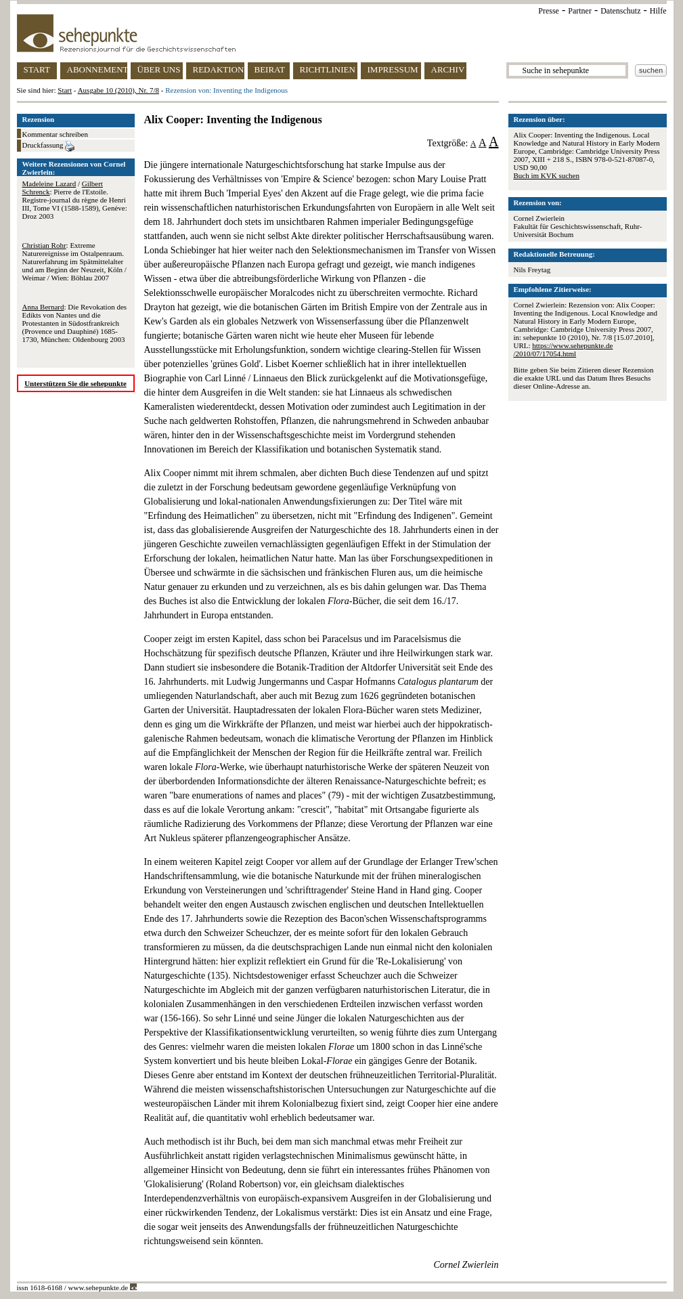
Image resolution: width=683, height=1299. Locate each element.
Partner (580, 11)
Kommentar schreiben (55, 134)
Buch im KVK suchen (546, 175)
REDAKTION (218, 69)
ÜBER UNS (159, 69)
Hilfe (658, 11)
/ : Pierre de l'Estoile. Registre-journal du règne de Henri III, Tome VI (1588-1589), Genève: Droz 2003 (74, 199)
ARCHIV (448, 69)
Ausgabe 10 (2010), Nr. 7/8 (118, 90)
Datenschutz (620, 11)
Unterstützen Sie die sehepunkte (75, 383)
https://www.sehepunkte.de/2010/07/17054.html (563, 349)
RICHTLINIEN (327, 69)
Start (65, 90)
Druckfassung (48, 146)
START (37, 69)
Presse (548, 11)
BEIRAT (270, 69)
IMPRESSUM (393, 69)
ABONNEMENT (97, 69)
